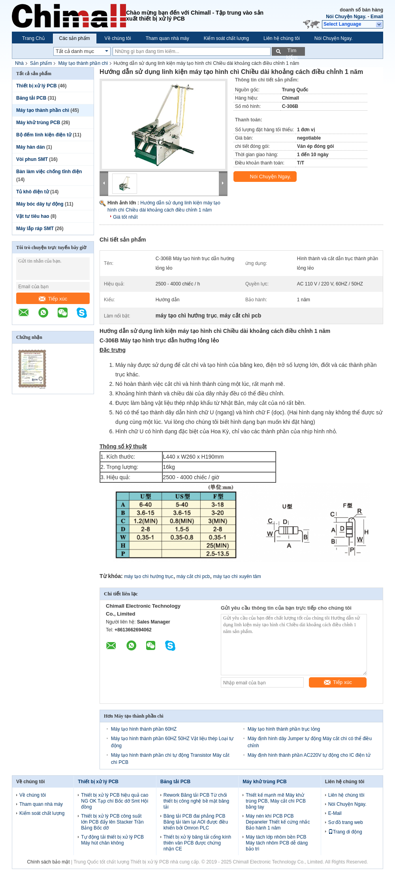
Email (377, 16)
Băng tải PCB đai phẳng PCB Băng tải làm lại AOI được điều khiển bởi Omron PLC (196, 822)
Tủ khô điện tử (32, 192)
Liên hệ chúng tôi (281, 38)
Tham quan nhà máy (167, 38)
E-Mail (335, 813)
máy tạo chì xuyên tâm (237, 576)
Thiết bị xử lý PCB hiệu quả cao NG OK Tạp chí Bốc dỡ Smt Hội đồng (114, 801)
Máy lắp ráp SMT (35, 228)
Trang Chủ (33, 38)
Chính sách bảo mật (48, 862)
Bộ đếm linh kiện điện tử (43, 135)
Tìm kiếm (291, 51)
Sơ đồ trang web (345, 822)
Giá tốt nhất (125, 217)
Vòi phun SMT (32, 159)
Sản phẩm (41, 63)
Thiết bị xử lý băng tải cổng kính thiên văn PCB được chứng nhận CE (197, 843)
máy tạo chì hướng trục (148, 576)
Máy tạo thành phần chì (83, 63)
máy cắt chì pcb (193, 576)
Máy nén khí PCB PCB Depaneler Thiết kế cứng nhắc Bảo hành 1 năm (278, 822)
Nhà (19, 63)
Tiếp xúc (53, 299)
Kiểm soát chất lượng (226, 38)
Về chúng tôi (118, 38)
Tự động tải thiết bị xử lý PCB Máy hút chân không (112, 840)
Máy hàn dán (30, 147)
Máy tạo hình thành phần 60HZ (144, 729)
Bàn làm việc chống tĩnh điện (49, 171)
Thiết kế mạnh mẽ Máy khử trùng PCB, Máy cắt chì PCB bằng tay (276, 801)
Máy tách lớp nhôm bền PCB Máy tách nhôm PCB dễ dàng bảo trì (277, 843)
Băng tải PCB (31, 98)
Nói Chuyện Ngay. (346, 16)
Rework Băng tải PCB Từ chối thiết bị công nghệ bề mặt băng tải (196, 801)
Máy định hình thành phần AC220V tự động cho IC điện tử (309, 755)
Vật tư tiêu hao (32, 216)
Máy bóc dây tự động (40, 204)
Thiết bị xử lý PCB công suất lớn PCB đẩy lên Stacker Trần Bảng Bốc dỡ (112, 822)
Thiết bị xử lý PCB (36, 86)
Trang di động (345, 832)
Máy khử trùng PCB (38, 122)
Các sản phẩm (74, 38)
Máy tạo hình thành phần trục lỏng (284, 729)
